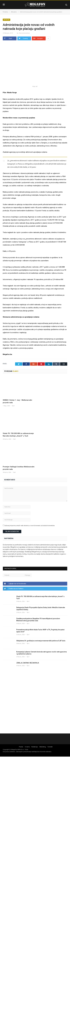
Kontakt (50, 747)
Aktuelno (6, 19)
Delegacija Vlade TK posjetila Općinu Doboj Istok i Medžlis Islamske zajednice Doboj (40, 609)
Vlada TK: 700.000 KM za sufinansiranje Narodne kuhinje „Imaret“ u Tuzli (40, 597)
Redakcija (34, 747)
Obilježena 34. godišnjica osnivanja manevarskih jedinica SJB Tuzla (40, 641)
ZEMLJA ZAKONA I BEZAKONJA (28, 663)
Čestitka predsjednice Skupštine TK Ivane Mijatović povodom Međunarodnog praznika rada (38, 620)
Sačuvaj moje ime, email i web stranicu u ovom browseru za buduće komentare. (30, 525)
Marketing (42, 747)
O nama (27, 747)
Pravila (21, 747)
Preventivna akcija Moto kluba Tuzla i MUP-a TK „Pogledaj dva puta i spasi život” (40, 631)
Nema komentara (22, 33)
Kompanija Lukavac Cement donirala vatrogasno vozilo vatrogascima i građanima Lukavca (41, 653)
